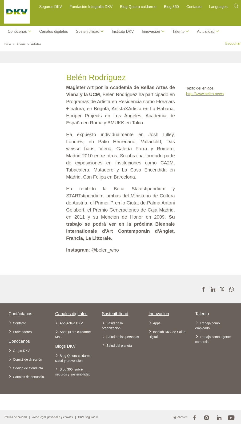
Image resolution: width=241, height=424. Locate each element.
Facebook (194, 417)
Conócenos (17, 31)
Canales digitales (53, 31)
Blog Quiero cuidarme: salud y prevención (73, 358)
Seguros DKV (50, 7)
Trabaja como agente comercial (213, 339)
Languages (218, 7)
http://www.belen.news (205, 94)
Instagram (206, 417)
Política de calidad (15, 417)
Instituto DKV (123, 31)
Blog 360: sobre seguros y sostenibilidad (72, 371)
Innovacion (159, 313)
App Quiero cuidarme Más (73, 334)
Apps (157, 323)
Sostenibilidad (115, 313)
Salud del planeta (119, 345)
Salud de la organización (112, 325)
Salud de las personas (122, 337)
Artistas (36, 44)
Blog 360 (171, 7)
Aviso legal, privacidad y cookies (52, 417)
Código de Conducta (28, 368)
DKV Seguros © (88, 417)
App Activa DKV (71, 323)
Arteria (20, 44)
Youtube (231, 417)
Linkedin (219, 417)
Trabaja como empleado (207, 325)
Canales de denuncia (28, 377)
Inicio (7, 44)
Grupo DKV (21, 351)
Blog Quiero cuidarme (138, 7)
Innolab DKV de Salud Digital (167, 334)
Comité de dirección (27, 359)
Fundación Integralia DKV (91, 7)
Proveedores (22, 332)
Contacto (193, 7)
